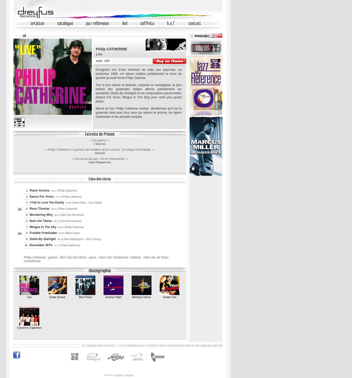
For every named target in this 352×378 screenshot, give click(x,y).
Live (29, 296)
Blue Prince (85, 296)
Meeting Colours (142, 296)
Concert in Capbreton (29, 326)
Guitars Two (170, 296)
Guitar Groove (57, 296)
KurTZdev (128, 375)
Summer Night (113, 296)
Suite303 (119, 375)
